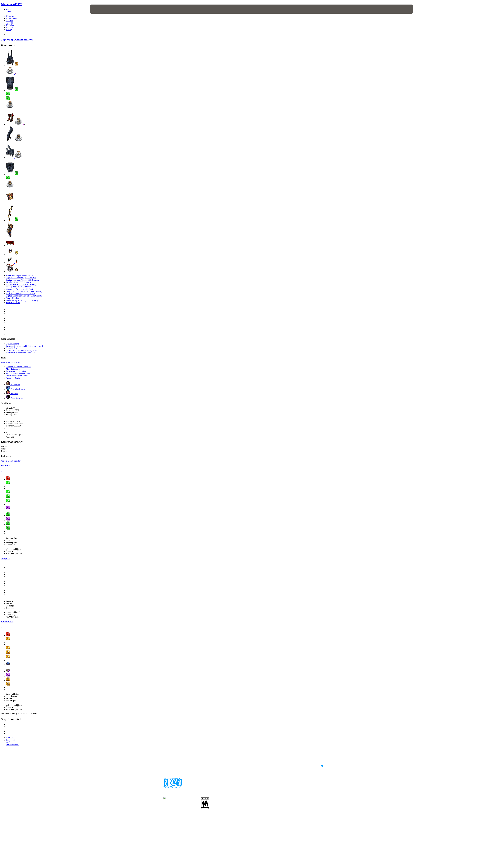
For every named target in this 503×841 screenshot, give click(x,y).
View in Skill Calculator (10, 362)
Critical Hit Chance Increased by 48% (21, 350)
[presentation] (99, 9)
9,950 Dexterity (12, 344)
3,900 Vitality (11, 348)
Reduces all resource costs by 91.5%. (21, 353)
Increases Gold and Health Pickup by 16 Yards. (25, 346)
